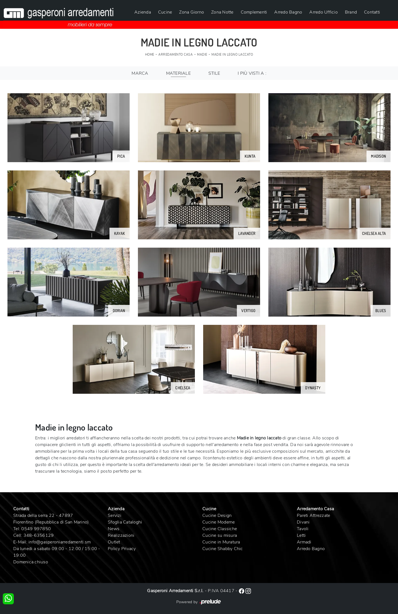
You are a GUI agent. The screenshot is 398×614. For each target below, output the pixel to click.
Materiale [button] (178, 73)
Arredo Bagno (288, 12)
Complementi (254, 12)
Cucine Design (217, 515)
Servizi (114, 515)
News (113, 529)
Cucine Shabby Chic (222, 549)
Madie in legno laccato (232, 55)
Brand (351, 12)
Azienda (142, 12)
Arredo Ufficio (323, 12)
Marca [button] (140, 73)
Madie (202, 55)
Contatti (372, 12)
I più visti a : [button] (252, 73)
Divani (303, 522)
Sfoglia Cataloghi (125, 522)
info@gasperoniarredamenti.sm (59, 542)
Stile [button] (214, 73)
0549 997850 (36, 529)
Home (149, 55)
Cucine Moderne (218, 522)
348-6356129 (38, 535)
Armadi (304, 542)
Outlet (114, 542)
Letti (301, 535)
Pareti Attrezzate (313, 515)
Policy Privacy (122, 549)
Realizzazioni (121, 535)
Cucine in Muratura (221, 542)
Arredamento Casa (175, 55)
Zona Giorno (191, 12)
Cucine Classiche (219, 529)
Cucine (165, 12)
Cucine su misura (219, 535)
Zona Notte (222, 12)
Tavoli (303, 529)
